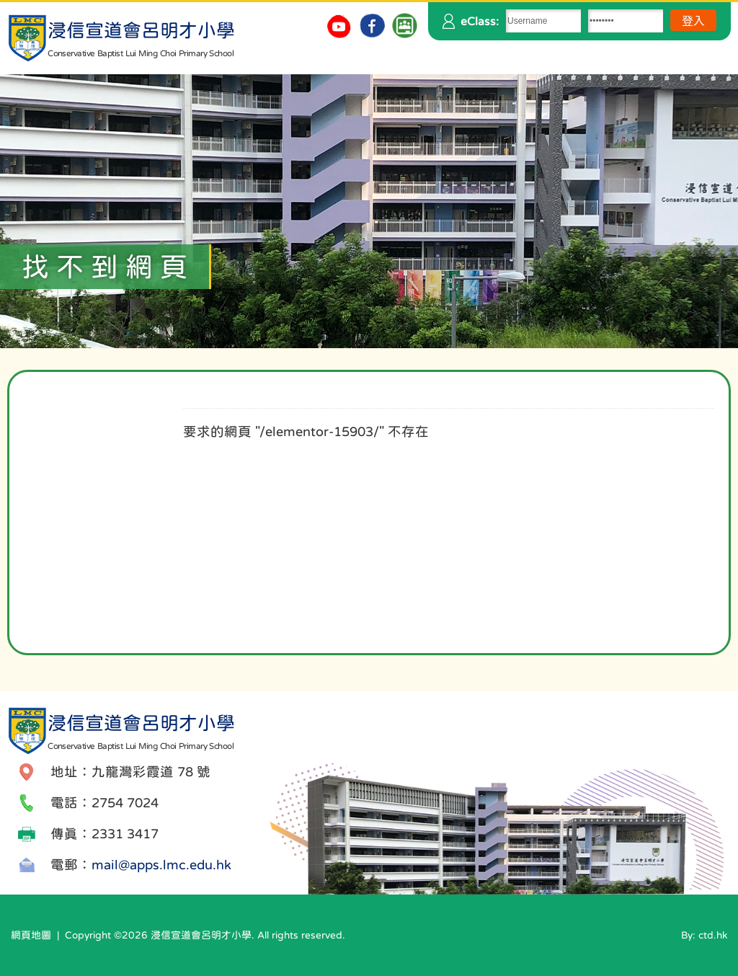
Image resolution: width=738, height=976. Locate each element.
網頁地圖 (31, 935)
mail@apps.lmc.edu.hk (161, 864)
